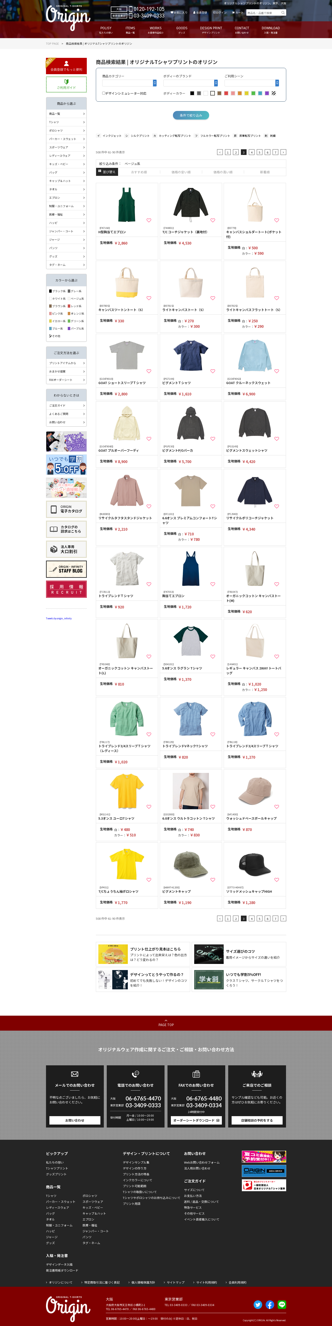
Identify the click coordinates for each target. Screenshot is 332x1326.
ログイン (221, 12)
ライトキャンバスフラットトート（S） (255, 308)
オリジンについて (61, 1282)
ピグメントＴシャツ (191, 381)
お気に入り (180, 12)
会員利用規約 (237, 1282)
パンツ (53, 248)
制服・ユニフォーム (61, 206)
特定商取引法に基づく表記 (102, 1282)
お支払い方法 (193, 1196)
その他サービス (194, 1213)
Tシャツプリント (57, 1168)
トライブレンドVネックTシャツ (191, 744)
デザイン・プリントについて (146, 1153)
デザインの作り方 (134, 1168)
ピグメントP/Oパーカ (191, 449)
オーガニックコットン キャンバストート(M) (255, 596)
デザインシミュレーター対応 (124, 93)
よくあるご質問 (58, 414)
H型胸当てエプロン (127, 230)
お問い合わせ (57, 422)
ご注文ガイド (57, 405)
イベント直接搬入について (201, 1219)
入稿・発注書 (57, 1255)
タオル (53, 189)
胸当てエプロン (191, 594)
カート (239, 12)
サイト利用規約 (206, 1282)
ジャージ (54, 239)
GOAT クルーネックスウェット (255, 381)
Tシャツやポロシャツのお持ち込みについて (151, 1198)
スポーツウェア (58, 147)
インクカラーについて (137, 1180)
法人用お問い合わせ (197, 1168)
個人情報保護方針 (143, 1282)
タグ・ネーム (57, 265)
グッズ (53, 256)
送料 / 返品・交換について (201, 1201)
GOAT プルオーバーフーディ (127, 449)
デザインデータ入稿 (59, 1264)
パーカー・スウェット (62, 139)
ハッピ (53, 223)
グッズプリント (56, 1174)
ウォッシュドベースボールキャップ (255, 817)
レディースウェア (59, 155)
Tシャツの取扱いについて (140, 1192)
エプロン (54, 197)
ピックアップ (57, 1153)
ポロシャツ (56, 130)
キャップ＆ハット (60, 181)
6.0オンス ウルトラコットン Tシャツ (191, 817)
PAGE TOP (166, 1024)
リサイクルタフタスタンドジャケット (127, 516)
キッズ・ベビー (58, 164)
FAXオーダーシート (61, 380)
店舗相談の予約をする (257, 1120)
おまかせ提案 (57, 371)
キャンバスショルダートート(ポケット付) (255, 232)
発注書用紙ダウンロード (62, 1270)
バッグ (53, 172)
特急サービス (193, 1207)
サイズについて (194, 1190)
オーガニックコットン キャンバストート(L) (127, 668)
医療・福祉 (56, 214)
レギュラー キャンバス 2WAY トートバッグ (255, 668)
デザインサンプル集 (136, 1162)
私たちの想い (55, 1162)
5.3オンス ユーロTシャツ (127, 817)
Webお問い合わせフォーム (202, 1162)
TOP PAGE (52, 43)
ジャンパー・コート (61, 231)
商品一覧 (54, 113)
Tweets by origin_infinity (59, 618)
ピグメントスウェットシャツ (255, 449)
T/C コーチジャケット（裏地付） (191, 230)
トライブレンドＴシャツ (127, 594)
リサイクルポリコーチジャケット (255, 516)
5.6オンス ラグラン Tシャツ (191, 666)
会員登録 (201, 12)
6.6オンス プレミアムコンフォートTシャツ (191, 518)
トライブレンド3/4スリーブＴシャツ (255, 744)
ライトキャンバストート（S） (191, 308)
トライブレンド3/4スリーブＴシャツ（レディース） (127, 746)
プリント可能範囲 (134, 1186)
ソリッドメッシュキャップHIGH (255, 890)
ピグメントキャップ (191, 890)
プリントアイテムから (62, 363)
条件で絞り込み (191, 115)
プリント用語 (132, 1203)
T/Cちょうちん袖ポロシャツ (127, 890)
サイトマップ (175, 1282)
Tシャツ (54, 122)
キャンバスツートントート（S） (127, 308)
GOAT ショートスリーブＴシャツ (127, 381)
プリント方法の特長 (136, 1174)
